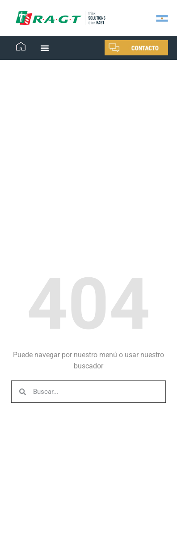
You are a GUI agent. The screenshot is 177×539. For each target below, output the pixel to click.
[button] (44, 47)
